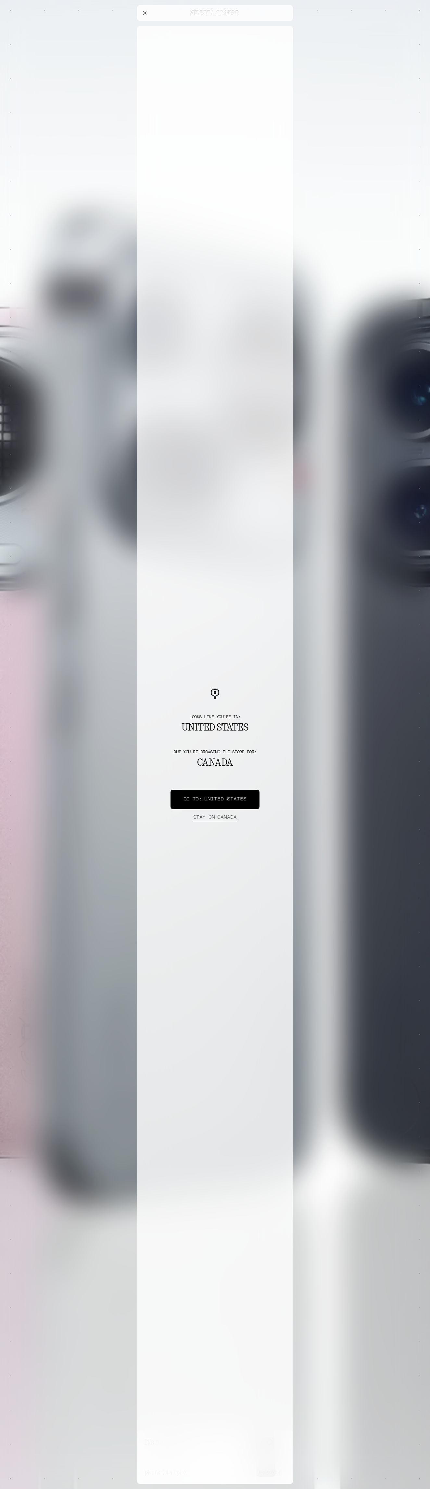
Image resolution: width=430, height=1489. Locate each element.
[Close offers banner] (285, 27)
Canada (215, 817)
